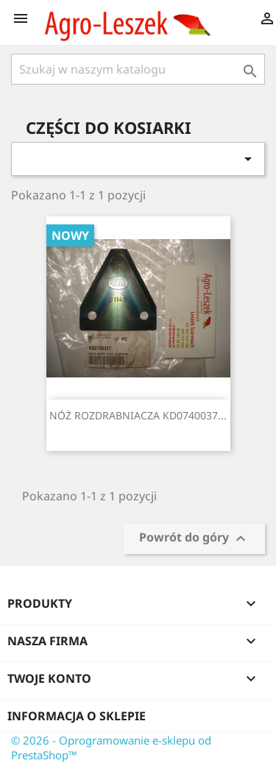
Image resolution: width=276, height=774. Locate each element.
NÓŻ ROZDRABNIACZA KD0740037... (138, 415)
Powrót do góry (194, 539)
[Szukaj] (138, 69)
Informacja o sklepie (76, 716)
